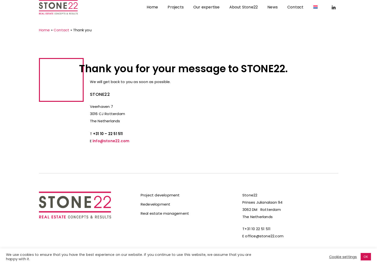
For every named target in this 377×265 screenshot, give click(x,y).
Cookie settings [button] (343, 257)
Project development (160, 195)
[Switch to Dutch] (315, 13)
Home (44, 29)
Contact (61, 29)
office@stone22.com (264, 236)
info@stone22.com (111, 140)
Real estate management (165, 213)
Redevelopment (155, 204)
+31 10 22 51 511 (257, 228)
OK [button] (366, 256)
